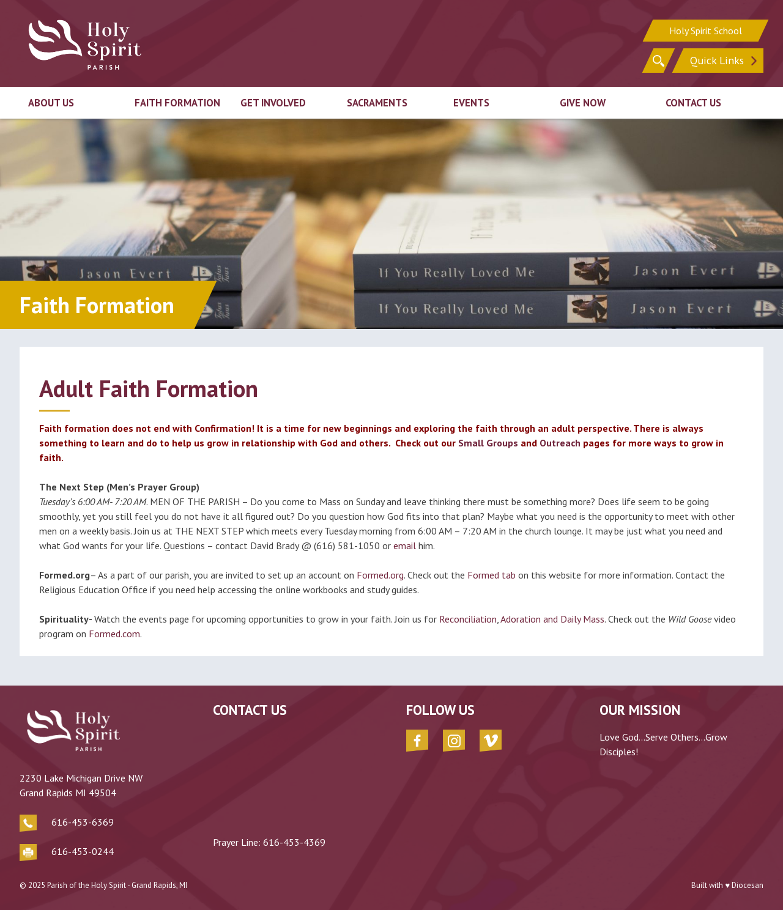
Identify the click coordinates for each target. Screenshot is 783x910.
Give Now (583, 102)
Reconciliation (468, 619)
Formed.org (380, 575)
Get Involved (273, 102)
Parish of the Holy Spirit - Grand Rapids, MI (117, 885)
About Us (51, 102)
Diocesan (747, 885)
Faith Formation (177, 102)
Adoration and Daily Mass (551, 619)
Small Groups (488, 443)
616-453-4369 (294, 842)
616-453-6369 (82, 822)
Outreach (560, 443)
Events (471, 102)
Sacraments (377, 102)
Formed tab (491, 575)
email (404, 545)
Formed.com (114, 633)
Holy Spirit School (705, 30)
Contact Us (693, 102)
